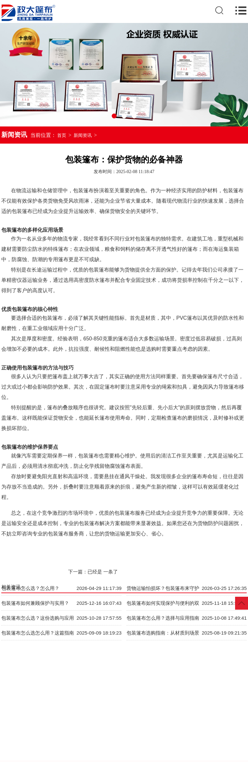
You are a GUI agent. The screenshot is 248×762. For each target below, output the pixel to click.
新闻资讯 (83, 136)
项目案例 (192, 723)
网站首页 (18, 723)
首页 (61, 136)
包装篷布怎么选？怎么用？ (30, 575)
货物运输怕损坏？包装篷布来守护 (163, 575)
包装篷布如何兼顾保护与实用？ (35, 590)
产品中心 (53, 723)
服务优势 (227, 723)
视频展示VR (123, 723)
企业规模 (158, 723)
